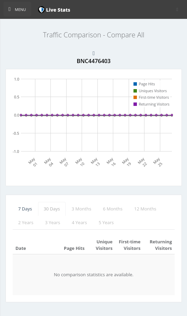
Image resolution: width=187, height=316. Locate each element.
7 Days (25, 209)
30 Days (52, 209)
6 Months (112, 209)
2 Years (25, 222)
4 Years (79, 222)
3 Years (52, 222)
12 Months (145, 209)
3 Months (81, 209)
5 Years (106, 222)
